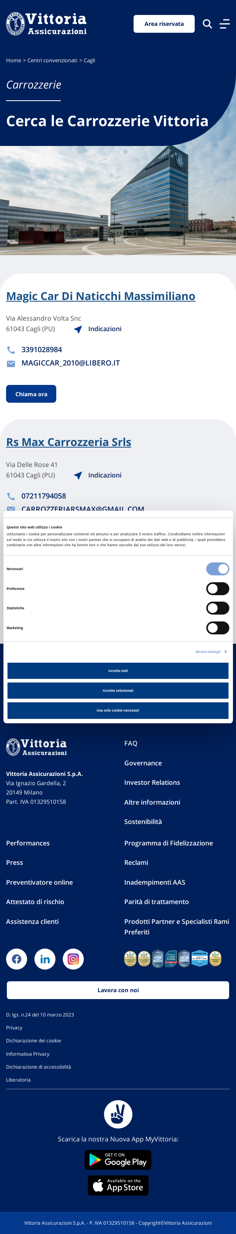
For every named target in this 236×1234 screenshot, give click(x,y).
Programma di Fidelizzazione (168, 843)
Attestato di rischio (35, 901)
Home (13, 60)
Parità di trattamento (156, 901)
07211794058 (43, 496)
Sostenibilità (143, 821)
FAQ (131, 743)
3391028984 (41, 349)
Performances (28, 843)
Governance (143, 763)
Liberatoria (18, 1079)
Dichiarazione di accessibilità (38, 1066)
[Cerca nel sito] (207, 23)
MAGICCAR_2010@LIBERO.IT (70, 363)
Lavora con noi (118, 990)
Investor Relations (152, 782)
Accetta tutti (118, 671)
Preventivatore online (39, 882)
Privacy (14, 1027)
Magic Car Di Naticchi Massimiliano (101, 295)
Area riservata (164, 23)
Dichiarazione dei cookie (33, 1040)
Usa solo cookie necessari (118, 710)
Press (14, 862)
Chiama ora (31, 394)
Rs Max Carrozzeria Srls (68, 441)
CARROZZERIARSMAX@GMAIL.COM (83, 509)
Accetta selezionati (118, 691)
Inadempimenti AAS (154, 882)
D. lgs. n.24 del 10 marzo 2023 (40, 1014)
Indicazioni (97, 328)
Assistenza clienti (32, 921)
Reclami (136, 862)
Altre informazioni (152, 802)
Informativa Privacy (27, 1053)
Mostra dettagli (208, 652)
